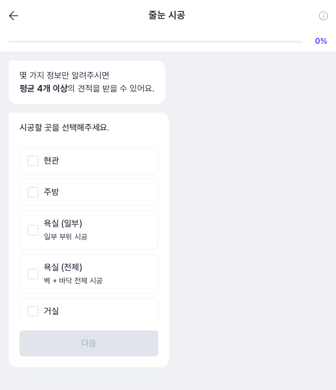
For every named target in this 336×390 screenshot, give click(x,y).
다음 (88, 343)
